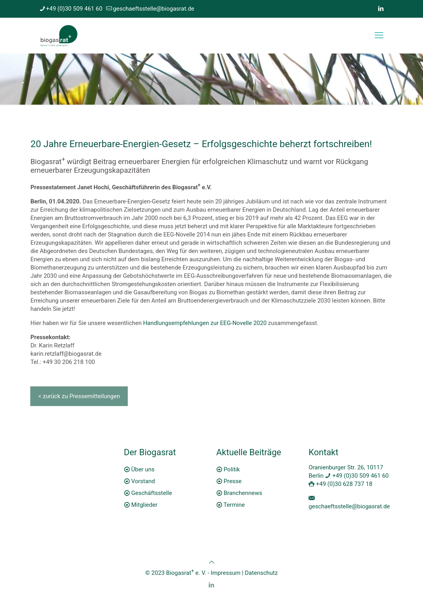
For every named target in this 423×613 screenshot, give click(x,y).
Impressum (225, 572)
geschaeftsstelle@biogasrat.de (349, 506)
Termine (234, 504)
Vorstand (143, 481)
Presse (233, 481)
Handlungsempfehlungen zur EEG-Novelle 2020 (205, 323)
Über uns (142, 469)
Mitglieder (144, 504)
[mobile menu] (379, 35)
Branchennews (243, 493)
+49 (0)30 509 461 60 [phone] (74, 8)
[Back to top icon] (212, 562)
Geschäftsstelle (151, 493)
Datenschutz (261, 572)
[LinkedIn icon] (381, 8)
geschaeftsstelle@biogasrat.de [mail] (153, 8)
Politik (232, 469)
